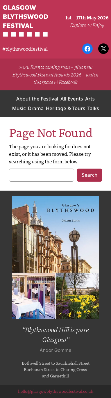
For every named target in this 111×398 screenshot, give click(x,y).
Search (89, 174)
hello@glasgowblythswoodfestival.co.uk (55, 391)
